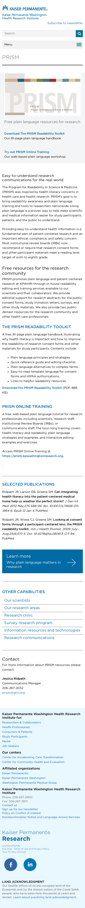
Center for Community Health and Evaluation (33, 762)
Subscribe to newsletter (65, 23)
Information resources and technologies (42, 630)
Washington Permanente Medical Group (29, 783)
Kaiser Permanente (15, 773)
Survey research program (28, 623)
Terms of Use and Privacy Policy (31, 849)
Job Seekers (10, 746)
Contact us (9, 805)
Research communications (29, 638)
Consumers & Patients (17, 732)
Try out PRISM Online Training (26, 152)
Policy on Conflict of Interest (21, 813)
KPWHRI (15, 846)
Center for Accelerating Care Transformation (32, 757)
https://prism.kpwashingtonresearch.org (32, 456)
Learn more (19, 556)
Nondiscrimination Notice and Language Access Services (41, 817)
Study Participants (14, 736)
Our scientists (17, 600)
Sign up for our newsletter (20, 809)
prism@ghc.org (13, 692)
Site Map (7, 849)
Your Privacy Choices (14, 852)
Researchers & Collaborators (21, 722)
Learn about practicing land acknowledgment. (45, 897)
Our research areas (22, 608)
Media (6, 741)
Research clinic (18, 615)
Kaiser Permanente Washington (23, 778)
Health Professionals (16, 727)
